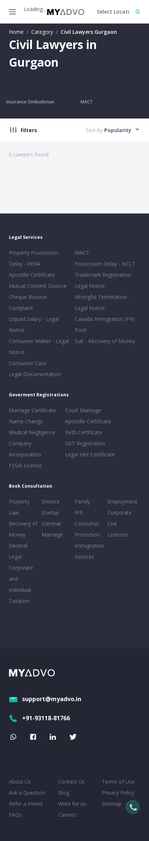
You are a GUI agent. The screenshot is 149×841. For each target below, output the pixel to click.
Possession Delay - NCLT (105, 263)
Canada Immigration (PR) (105, 318)
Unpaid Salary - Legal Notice (34, 324)
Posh (81, 329)
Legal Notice (90, 285)
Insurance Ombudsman (30, 102)
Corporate (119, 512)
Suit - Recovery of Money (105, 341)
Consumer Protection (87, 529)
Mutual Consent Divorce (38, 285)
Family (82, 501)
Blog (63, 792)
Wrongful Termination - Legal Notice (102, 302)
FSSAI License (25, 465)
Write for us (72, 803)
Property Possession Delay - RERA (33, 258)
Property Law (19, 507)
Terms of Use (118, 781)
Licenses (117, 534)
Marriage (52, 534)
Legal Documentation (35, 374)
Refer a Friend (25, 803)
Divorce (51, 501)
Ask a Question (27, 792)
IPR (79, 512)
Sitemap (111, 803)
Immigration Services (89, 551)
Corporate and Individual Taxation (21, 584)
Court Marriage (83, 410)
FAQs (15, 814)
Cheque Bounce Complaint (28, 302)
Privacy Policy (118, 792)
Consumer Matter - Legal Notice (39, 347)
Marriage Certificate (32, 410)
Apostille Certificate (32, 274)
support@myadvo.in (45, 699)
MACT (87, 102)
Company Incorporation (25, 449)
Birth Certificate (83, 432)
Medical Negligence (32, 432)
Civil (112, 523)
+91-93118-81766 (39, 718)
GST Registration (85, 443)
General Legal (18, 551)
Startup (50, 512)
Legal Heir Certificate (90, 454)
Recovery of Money (23, 529)
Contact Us (71, 781)
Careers (67, 814)
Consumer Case (28, 363)
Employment (122, 501)
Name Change (26, 421)
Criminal (51, 523)
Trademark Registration (103, 274)
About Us (20, 781)
